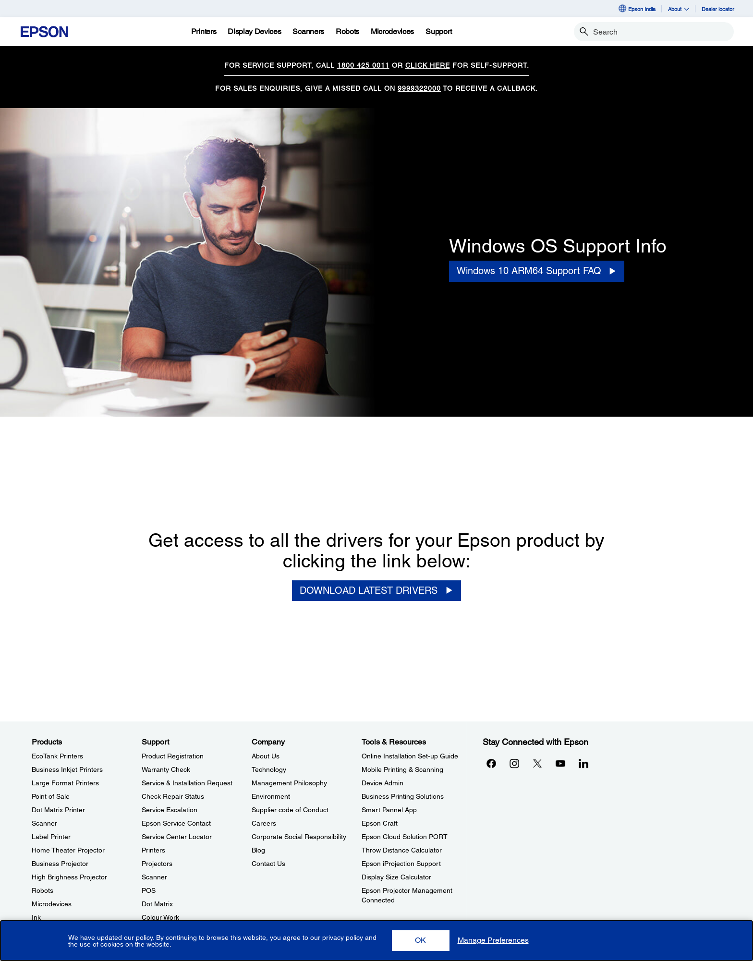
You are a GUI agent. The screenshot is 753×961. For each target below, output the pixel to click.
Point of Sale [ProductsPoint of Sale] (51, 796)
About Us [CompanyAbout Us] (265, 756)
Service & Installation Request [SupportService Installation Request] (187, 783)
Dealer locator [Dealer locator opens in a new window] (718, 9)
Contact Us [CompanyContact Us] (268, 863)
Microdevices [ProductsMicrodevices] (52, 904)
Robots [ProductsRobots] (42, 890)
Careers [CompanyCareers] (264, 823)
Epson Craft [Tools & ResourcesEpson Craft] (380, 823)
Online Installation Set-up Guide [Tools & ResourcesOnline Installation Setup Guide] (410, 756)
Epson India (637, 8)
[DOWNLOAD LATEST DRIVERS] (376, 590)
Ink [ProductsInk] (36, 917)
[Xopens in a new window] (537, 763)
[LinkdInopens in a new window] (583, 763)
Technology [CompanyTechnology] (269, 769)
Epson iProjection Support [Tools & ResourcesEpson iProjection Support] (401, 863)
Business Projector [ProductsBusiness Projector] (60, 863)
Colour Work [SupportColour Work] (160, 917)
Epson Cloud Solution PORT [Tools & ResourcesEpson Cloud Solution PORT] (405, 837)
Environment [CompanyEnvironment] (271, 796)
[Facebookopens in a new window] (491, 763)
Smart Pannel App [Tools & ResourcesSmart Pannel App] (389, 810)
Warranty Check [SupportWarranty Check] (166, 769)
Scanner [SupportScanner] (154, 877)
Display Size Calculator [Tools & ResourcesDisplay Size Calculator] (396, 877)
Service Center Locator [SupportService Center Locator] (177, 837)
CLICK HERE (427, 65)
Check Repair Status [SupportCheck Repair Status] (173, 796)
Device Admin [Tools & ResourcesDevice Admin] (382, 783)
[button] (420, 940)
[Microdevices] (392, 31)
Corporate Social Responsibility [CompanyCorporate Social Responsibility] (299, 837)
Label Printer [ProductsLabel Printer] (51, 837)
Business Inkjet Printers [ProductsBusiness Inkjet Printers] (67, 769)
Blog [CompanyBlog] (258, 850)
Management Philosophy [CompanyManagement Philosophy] (289, 783)
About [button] (678, 9)
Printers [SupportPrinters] (153, 850)
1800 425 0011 (363, 65)
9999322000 (419, 88)
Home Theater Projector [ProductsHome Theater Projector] (68, 850)
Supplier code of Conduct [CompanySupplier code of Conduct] (290, 810)
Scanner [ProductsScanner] (44, 823)
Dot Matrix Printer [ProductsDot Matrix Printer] (58, 810)
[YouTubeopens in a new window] (560, 763)
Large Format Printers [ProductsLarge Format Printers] (65, 783)
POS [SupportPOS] (149, 890)
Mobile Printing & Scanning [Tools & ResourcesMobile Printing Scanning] (402, 769)
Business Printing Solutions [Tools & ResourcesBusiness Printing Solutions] (403, 796)
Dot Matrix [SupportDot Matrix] (157, 904)
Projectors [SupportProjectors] (157, 863)
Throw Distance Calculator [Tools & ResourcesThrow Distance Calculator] (402, 850)
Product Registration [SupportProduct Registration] (173, 756)
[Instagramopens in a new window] (514, 763)
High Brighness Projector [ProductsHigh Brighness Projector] (69, 877)
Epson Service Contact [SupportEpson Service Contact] (176, 823)
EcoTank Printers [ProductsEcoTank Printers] (57, 756)
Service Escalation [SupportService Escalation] (169, 810)
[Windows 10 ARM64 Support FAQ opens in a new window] (536, 271)
